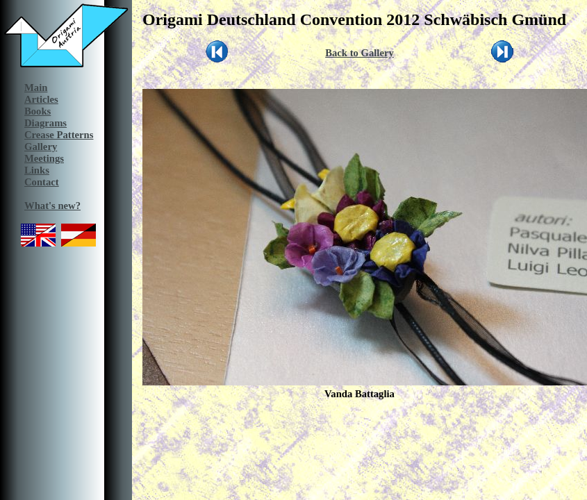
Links (36, 170)
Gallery (40, 146)
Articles (41, 99)
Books (37, 111)
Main (35, 87)
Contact (41, 182)
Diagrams (45, 122)
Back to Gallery (359, 52)
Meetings (44, 158)
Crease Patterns (58, 134)
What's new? (52, 205)
